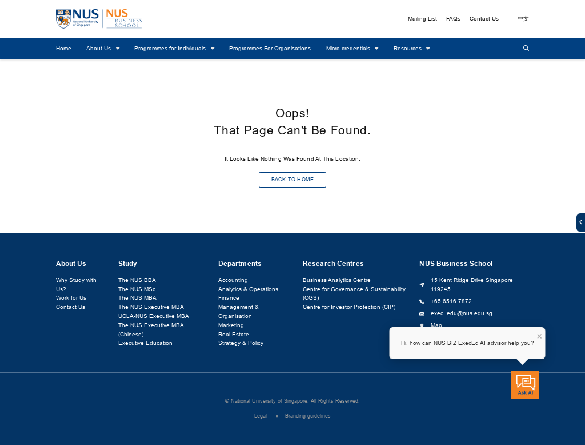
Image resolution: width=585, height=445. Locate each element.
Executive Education (145, 343)
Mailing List (422, 18)
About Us (99, 48)
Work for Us (71, 298)
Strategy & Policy (240, 343)
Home (63, 48)
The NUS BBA (137, 280)
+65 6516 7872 (451, 301)
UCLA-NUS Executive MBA (153, 316)
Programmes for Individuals (170, 48)
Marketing (231, 325)
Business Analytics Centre (337, 280)
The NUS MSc (136, 289)
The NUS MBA (137, 298)
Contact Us (484, 18)
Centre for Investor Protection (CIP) (349, 307)
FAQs (453, 18)
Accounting (233, 280)
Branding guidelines (308, 416)
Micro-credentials (349, 48)
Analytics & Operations (248, 289)
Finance (228, 298)
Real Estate (233, 334)
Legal (260, 416)
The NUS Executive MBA (151, 307)
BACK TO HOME (292, 180)
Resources (408, 48)
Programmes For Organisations (270, 48)
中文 (523, 18)
